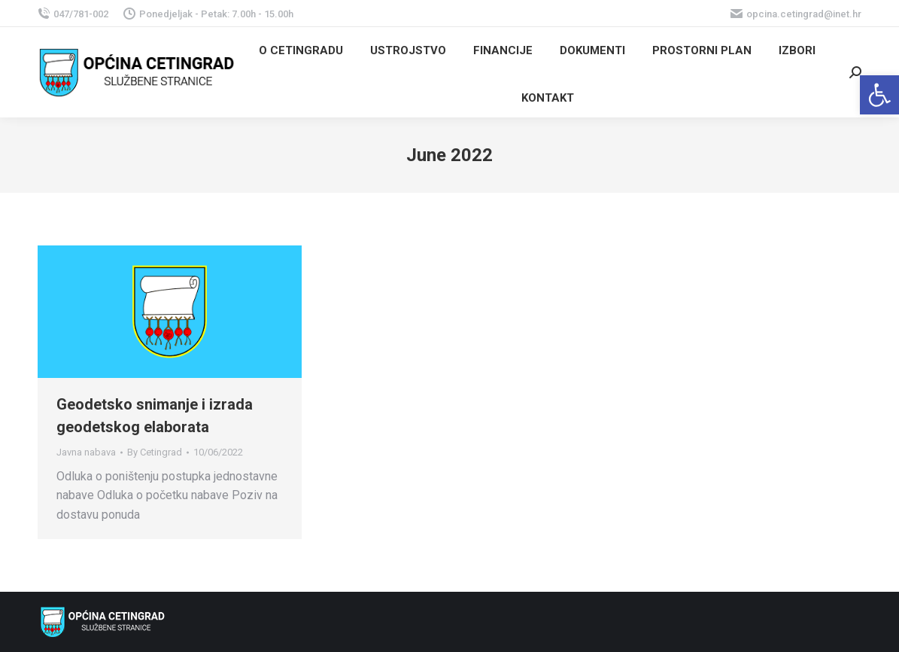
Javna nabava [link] (86, 452)
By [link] (154, 452)
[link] (879, 94)
